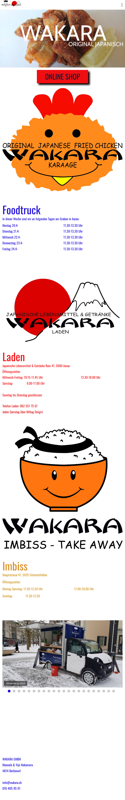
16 (83, 691)
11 (59, 691)
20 (103, 691)
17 (88, 691)
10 (54, 691)
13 (68, 691)
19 (98, 691)
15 (78, 691)
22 (113, 691)
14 (73, 691)
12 (64, 691)
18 (93, 691)
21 (108, 691)
